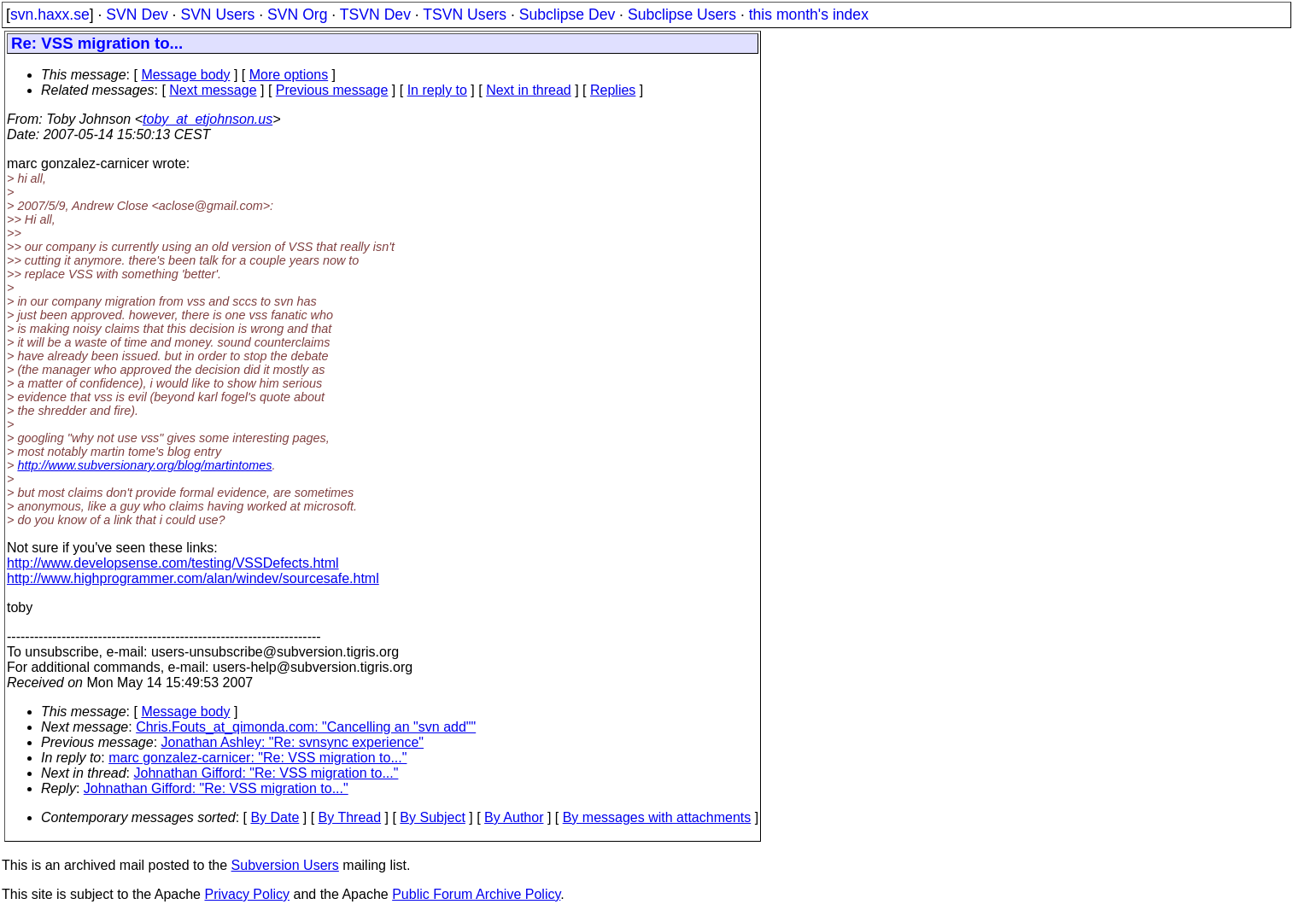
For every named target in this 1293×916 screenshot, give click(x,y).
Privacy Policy (247, 894)
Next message (212, 90)
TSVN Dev (375, 14)
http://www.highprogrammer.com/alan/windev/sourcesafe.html (193, 578)
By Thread (350, 817)
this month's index (809, 14)
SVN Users (217, 14)
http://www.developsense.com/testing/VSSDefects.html (173, 563)
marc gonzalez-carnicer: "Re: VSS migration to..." (257, 757)
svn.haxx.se (50, 14)
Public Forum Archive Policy (476, 894)
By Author (513, 817)
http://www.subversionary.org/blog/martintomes (144, 465)
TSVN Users (464, 14)
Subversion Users (285, 865)
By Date (274, 817)
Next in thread (528, 90)
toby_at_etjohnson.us (207, 119)
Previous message (332, 90)
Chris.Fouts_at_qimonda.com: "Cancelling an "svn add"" (306, 727)
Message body (185, 74)
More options (289, 74)
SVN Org (297, 14)
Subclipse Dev (567, 14)
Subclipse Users (682, 14)
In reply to (437, 90)
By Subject (432, 817)
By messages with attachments (657, 817)
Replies (612, 90)
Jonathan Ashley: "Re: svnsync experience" (292, 742)
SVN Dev (136, 14)
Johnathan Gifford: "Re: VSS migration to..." (266, 773)
